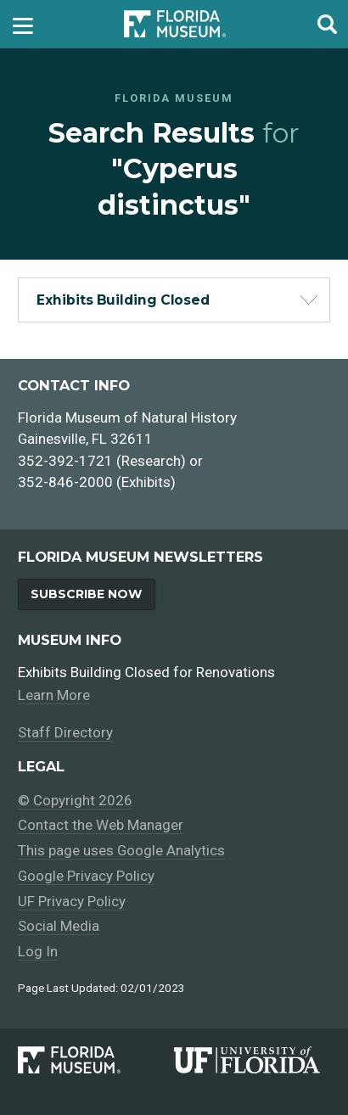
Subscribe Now (86, 594)
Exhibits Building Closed (123, 300)
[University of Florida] (252, 1059)
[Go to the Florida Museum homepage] (175, 24)
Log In (38, 951)
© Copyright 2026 (75, 800)
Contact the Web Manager (100, 824)
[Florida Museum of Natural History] (96, 1059)
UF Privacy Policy (72, 901)
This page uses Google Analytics (121, 850)
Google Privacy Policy (86, 875)
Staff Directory (65, 732)
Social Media (58, 925)
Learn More (54, 694)
